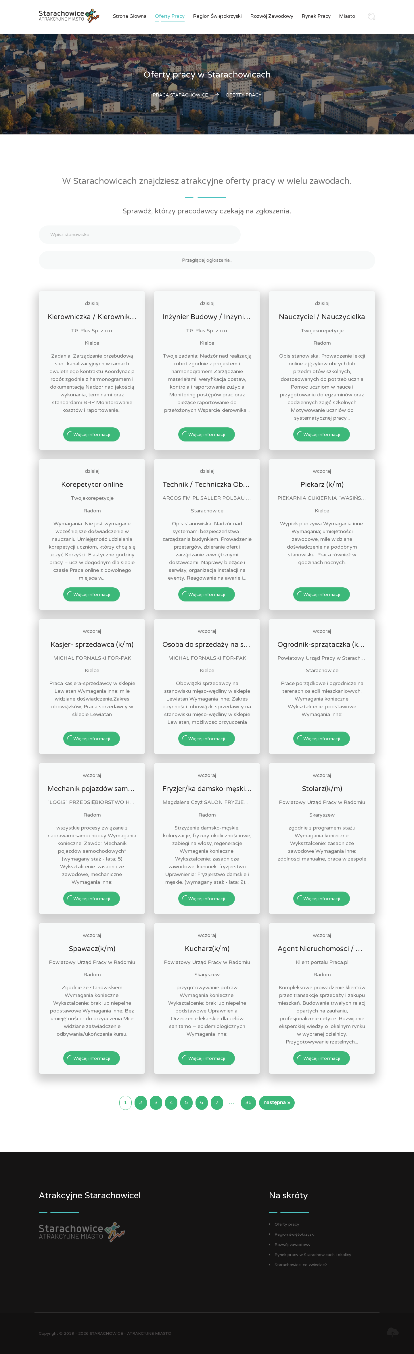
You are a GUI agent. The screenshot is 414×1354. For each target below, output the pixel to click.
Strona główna (130, 16)
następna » (277, 1103)
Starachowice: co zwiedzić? (298, 1264)
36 (248, 1103)
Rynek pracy (316, 16)
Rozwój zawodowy (271, 16)
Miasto (347, 16)
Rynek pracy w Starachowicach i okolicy (310, 1254)
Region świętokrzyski (217, 16)
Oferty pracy (170, 16)
